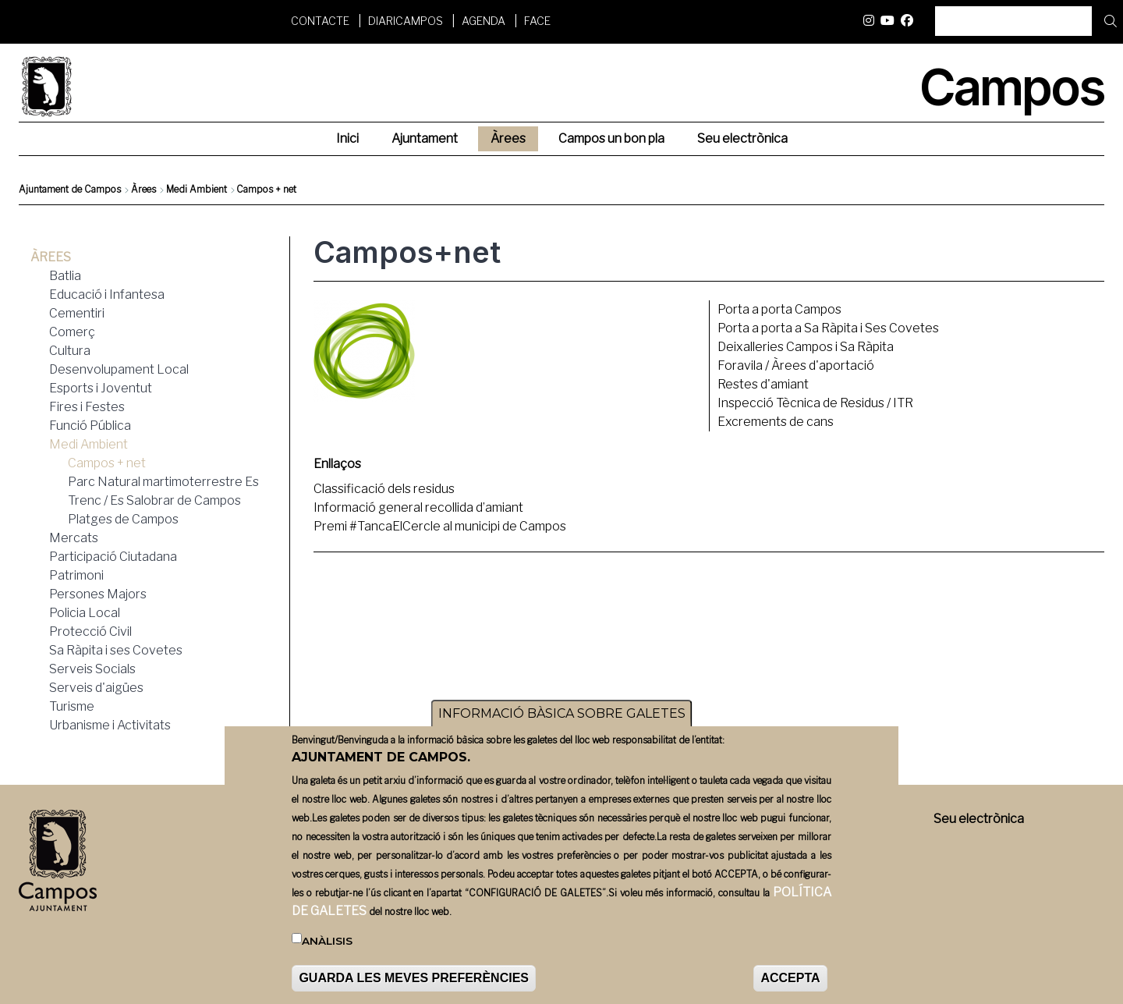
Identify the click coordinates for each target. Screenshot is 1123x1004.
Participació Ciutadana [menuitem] (113, 556)
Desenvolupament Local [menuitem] (119, 369)
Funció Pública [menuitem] (90, 425)
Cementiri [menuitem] (77, 313)
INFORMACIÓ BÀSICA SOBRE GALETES (561, 722)
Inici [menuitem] (347, 138)
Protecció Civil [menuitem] (90, 631)
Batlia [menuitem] (65, 275)
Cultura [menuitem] (69, 350)
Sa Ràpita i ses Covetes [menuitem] (115, 650)
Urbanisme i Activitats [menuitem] (110, 725)
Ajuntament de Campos (70, 189)
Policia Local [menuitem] (84, 612)
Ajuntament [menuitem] (424, 138)
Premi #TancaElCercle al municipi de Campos (440, 526)
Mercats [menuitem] (73, 537)
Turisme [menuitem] (71, 706)
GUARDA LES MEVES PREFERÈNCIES (414, 987)
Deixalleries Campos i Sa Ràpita (805, 346)
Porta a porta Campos (779, 309)
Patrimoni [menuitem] (76, 575)
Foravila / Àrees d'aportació (795, 365)
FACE (537, 20)
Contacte (320, 20)
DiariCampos (405, 20)
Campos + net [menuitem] (107, 463)
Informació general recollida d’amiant (418, 507)
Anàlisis (327, 950)
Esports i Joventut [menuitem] (100, 388)
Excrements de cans (775, 421)
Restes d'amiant (763, 384)
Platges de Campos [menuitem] (123, 519)
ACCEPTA (790, 987)
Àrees (143, 189)
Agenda (483, 20)
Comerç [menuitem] (72, 332)
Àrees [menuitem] (508, 138)
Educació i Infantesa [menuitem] (107, 294)
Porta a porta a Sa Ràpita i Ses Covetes (828, 328)
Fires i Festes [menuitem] (87, 406)
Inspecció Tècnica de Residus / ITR (815, 403)
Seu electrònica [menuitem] (742, 138)
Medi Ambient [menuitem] (88, 444)
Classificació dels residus (384, 488)
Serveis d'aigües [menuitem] (96, 687)
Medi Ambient (196, 189)
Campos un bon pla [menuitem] (611, 138)
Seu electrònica (978, 818)
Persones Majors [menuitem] (98, 594)
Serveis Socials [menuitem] (92, 669)
